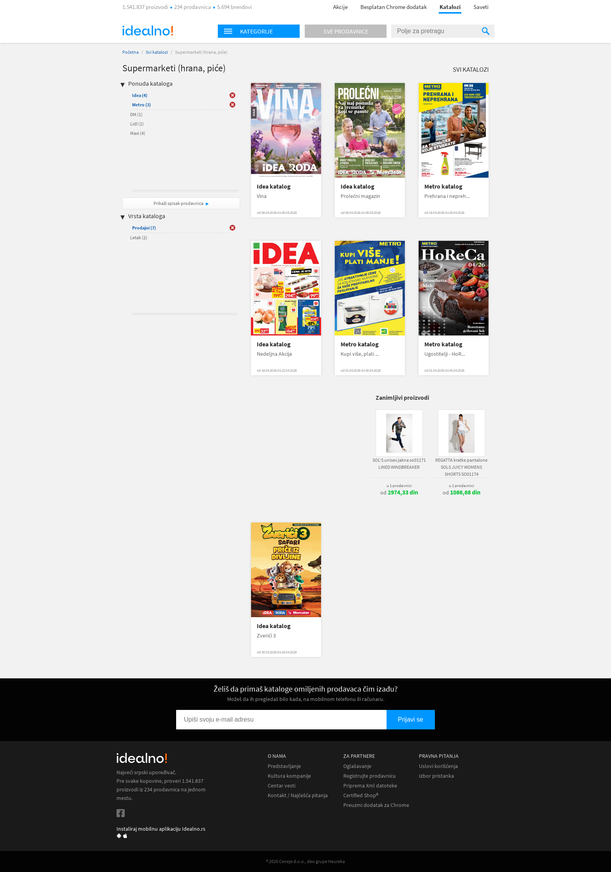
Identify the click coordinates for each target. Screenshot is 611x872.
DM (136, 114)
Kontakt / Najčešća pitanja (298, 795)
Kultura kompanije (289, 776)
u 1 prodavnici (399, 485)
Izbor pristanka (436, 776)
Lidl (137, 124)
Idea (139, 95)
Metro (141, 105)
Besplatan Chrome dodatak (393, 7)
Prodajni (144, 228)
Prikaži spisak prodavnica (178, 203)
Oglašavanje (357, 766)
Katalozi (450, 7)
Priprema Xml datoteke (370, 785)
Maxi (137, 133)
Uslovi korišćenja (438, 766)
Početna (130, 52)
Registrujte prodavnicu (369, 776)
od (399, 492)
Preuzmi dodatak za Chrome (376, 805)
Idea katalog (274, 186)
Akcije (340, 7)
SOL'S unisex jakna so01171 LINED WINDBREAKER (399, 463)
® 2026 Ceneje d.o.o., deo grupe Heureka (305, 861)
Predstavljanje (284, 766)
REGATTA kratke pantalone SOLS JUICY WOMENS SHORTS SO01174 (461, 467)
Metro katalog (443, 186)
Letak (138, 237)
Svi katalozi (157, 52)
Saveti (481, 7)
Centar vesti (281, 785)
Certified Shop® (360, 795)
